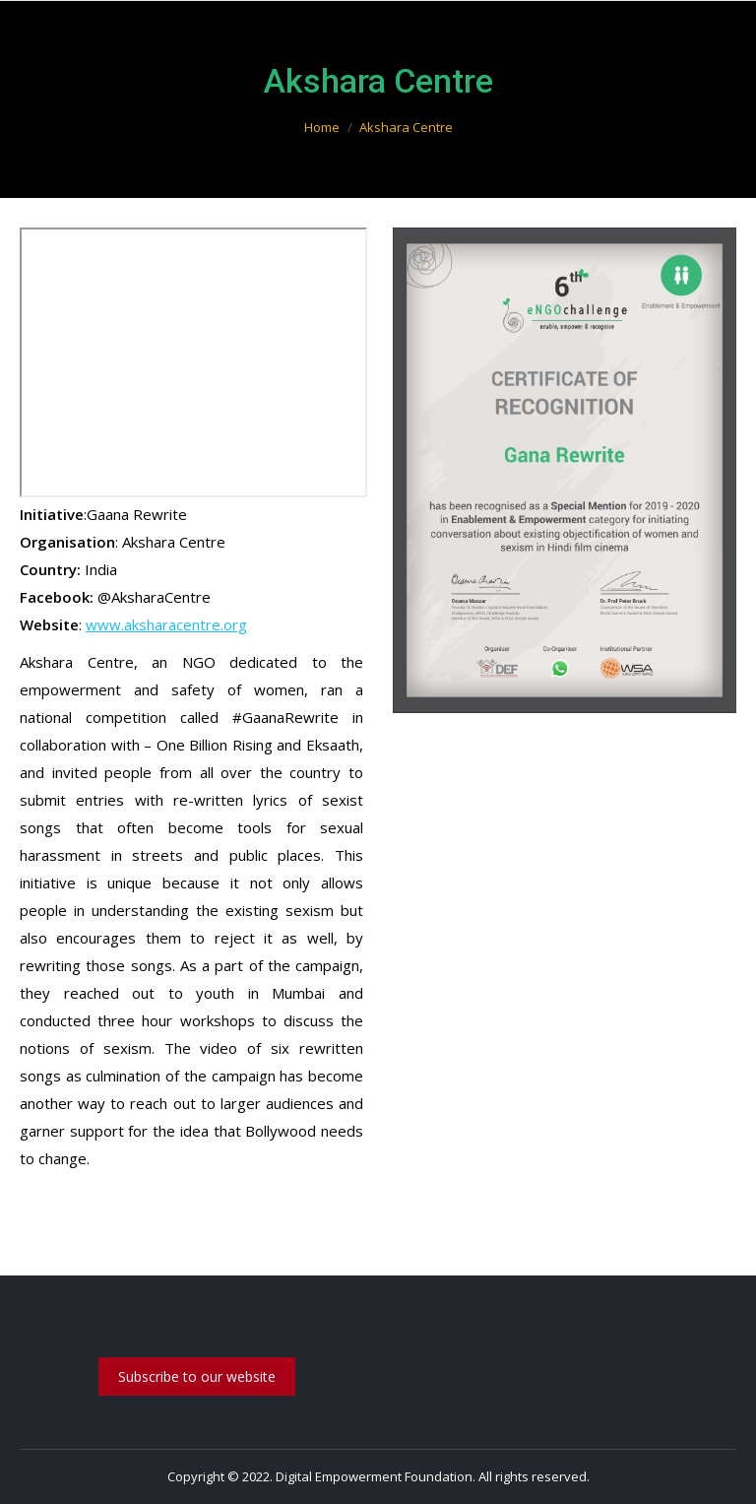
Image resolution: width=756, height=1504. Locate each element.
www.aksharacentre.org (166, 624)
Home (322, 127)
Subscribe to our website (197, 1376)
